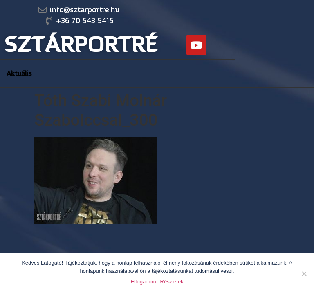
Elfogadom (143, 281)
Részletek (172, 281)
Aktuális (19, 73)
